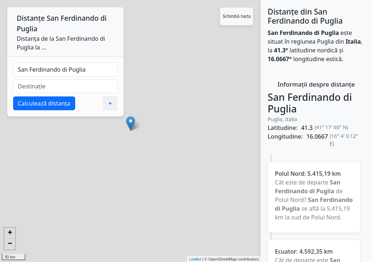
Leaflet (195, 259)
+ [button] (10, 233)
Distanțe (31, 18)
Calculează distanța (44, 103)
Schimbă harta (236, 16)
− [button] (10, 244)
